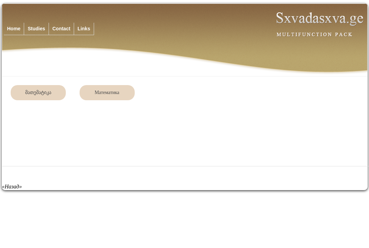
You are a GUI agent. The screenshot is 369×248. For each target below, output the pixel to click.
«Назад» (12, 186)
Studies (36, 28)
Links (84, 28)
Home (14, 28)
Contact (61, 28)
